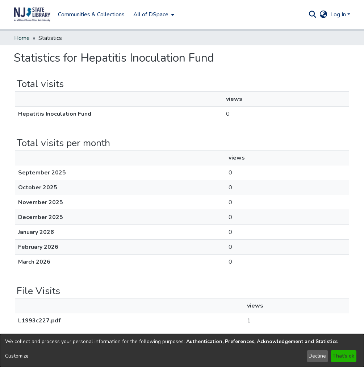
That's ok (343, 355)
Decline (317, 355)
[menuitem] (153, 14)
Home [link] (22, 38)
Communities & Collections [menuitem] (91, 14)
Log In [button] (338, 14)
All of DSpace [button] (150, 14)
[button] (32, 14)
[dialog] (182, 350)
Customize (17, 355)
